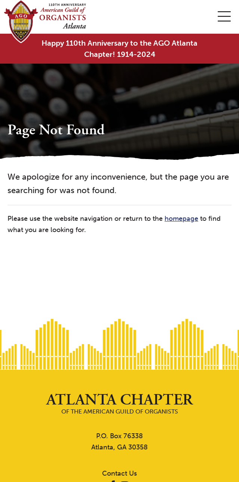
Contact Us (119, 473)
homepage (181, 218)
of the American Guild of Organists (119, 403)
